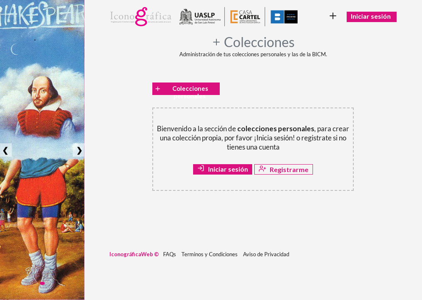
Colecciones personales (181, 90)
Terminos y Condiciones (209, 254)
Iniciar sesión (371, 16)
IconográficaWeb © (134, 254)
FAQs (169, 254)
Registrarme (283, 169)
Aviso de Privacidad (266, 254)
